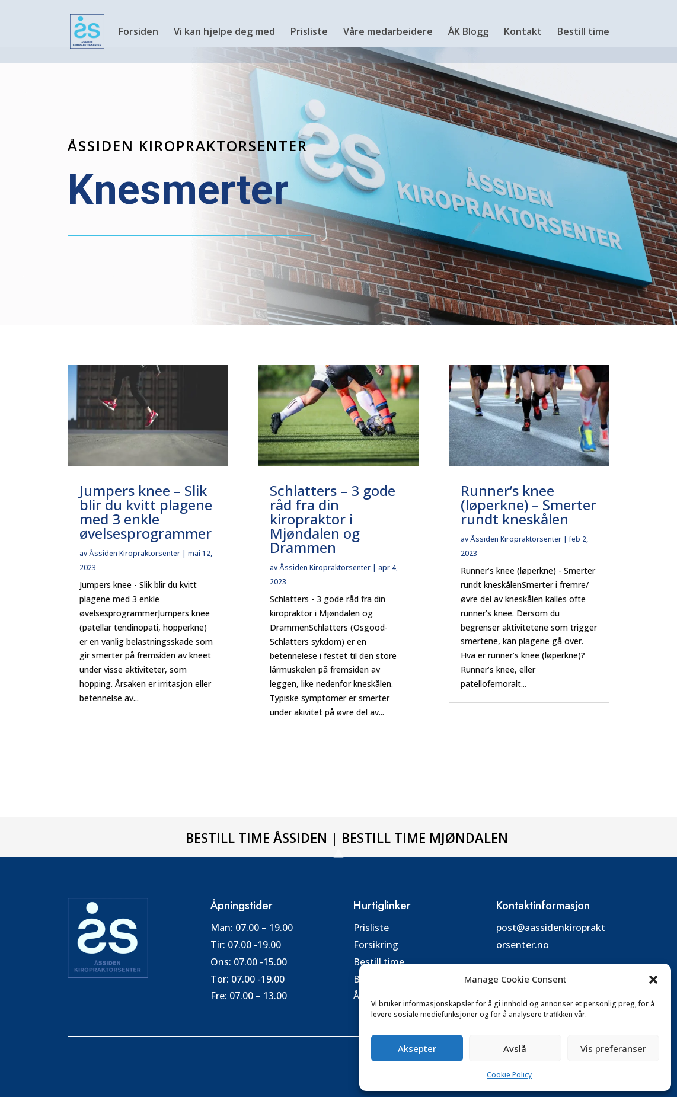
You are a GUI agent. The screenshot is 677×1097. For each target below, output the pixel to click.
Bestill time (583, 32)
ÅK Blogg (468, 32)
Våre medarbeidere (388, 32)
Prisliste (309, 32)
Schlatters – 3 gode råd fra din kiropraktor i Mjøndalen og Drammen (332, 519)
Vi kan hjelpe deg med (224, 32)
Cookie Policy (509, 1075)
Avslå (514, 1048)
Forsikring (375, 944)
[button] (653, 980)
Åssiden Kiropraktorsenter (134, 553)
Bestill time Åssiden (256, 837)
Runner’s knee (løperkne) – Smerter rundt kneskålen (528, 505)
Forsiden (138, 32)
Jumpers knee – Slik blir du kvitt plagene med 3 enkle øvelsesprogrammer (145, 512)
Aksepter (417, 1048)
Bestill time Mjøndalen (424, 837)
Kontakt (523, 32)
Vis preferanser (613, 1048)
